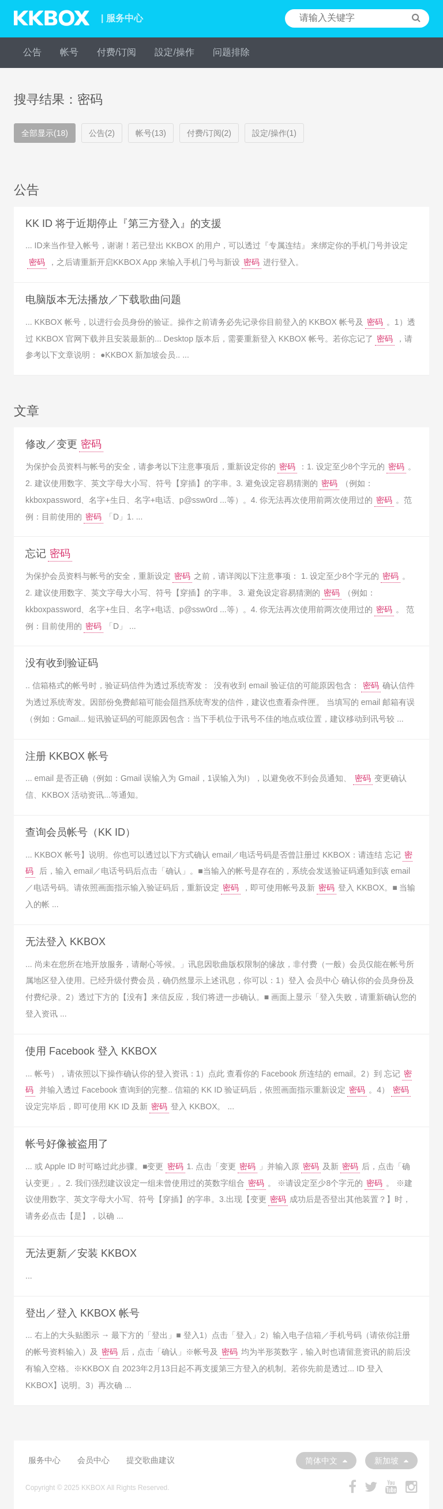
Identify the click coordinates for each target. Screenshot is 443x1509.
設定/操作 (174, 52)
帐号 (69, 52)
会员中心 (93, 1460)
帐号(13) (151, 133)
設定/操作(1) (274, 133)
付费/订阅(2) (209, 133)
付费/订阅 (116, 52)
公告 (32, 52)
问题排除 (231, 52)
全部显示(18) (44, 133)
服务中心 (44, 1460)
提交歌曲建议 (150, 1460)
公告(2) (102, 133)
